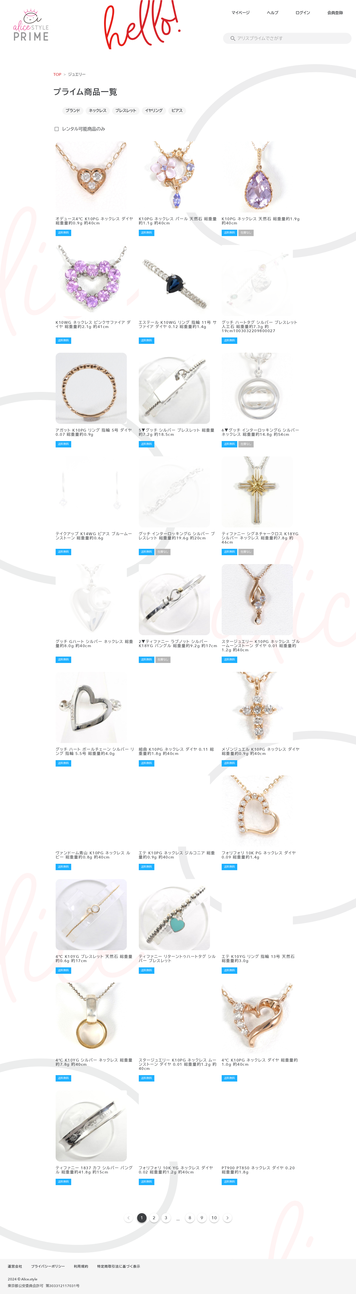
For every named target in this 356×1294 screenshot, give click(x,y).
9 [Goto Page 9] (202, 1218)
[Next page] (227, 1217)
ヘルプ (272, 13)
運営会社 (15, 1266)
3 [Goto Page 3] (166, 1218)
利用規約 (81, 1266)
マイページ (241, 13)
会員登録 (335, 13)
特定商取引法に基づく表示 (118, 1266)
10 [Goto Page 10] (214, 1218)
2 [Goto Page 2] (154, 1218)
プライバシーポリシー (48, 1266)
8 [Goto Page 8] (190, 1218)
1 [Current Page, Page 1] (141, 1218)
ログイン (303, 13)
